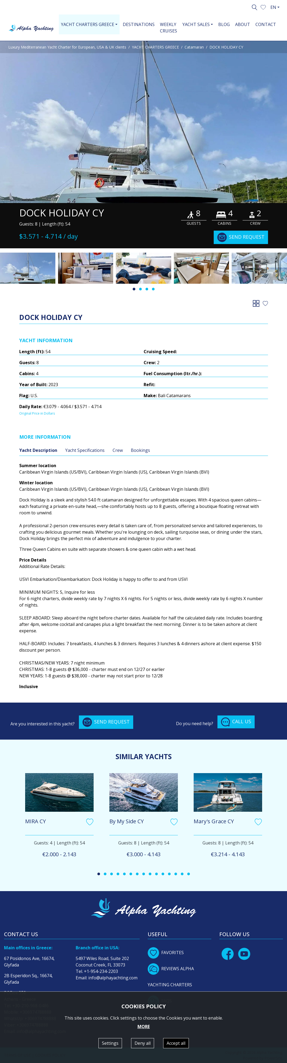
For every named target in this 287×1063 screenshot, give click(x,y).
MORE (143, 1026)
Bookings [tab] (140, 450)
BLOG (224, 24)
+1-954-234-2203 (101, 971)
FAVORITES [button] (166, 952)
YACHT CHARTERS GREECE (155, 47)
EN (273, 7)
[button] (263, 7)
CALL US (236, 721)
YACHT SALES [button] (196, 24)
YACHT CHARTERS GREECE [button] (87, 24)
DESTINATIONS (139, 24)
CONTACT (265, 24)
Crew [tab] (118, 450)
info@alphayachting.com (112, 978)
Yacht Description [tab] (38, 450)
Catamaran (194, 47)
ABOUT (242, 24)
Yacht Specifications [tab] (85, 450)
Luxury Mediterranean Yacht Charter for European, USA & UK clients (67, 47)
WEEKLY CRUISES (168, 27)
